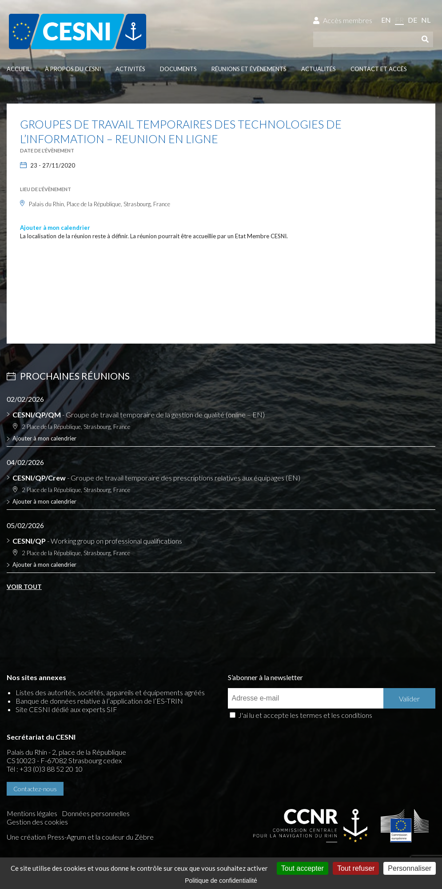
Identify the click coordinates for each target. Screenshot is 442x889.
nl (425, 20)
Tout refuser (355, 868)
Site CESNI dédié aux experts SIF (66, 709)
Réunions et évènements (249, 68)
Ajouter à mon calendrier (55, 227)
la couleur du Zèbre (125, 837)
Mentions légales (32, 813)
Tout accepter (302, 868)
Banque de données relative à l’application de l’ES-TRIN (99, 701)
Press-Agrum (66, 837)
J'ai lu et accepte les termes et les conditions (305, 715)
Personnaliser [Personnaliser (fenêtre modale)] (409, 868)
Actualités (318, 68)
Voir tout (24, 586)
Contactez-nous (35, 789)
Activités (130, 68)
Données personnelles (96, 813)
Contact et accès (378, 68)
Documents (178, 68)
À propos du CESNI (73, 68)
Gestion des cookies (37, 821)
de (412, 20)
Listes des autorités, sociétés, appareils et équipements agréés (110, 692)
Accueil (18, 68)
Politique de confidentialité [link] (221, 880)
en (386, 20)
